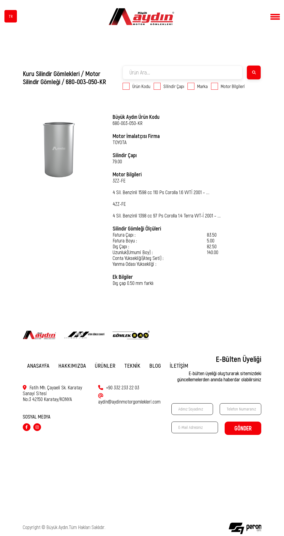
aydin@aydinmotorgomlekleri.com (129, 397)
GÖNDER (243, 428)
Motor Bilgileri (228, 86)
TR (11, 16)
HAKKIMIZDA (72, 365)
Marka (197, 86)
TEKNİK (132, 365)
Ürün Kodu (136, 86)
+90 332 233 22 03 (118, 387)
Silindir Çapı (169, 86)
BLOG (155, 365)
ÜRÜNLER (105, 365)
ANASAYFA (38, 365)
